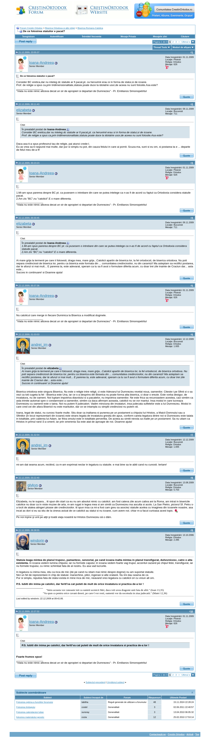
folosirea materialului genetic (30, 717)
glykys (33, 485)
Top (197, 734)
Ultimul (185, 42)
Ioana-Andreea (41, 63)
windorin (37, 540)
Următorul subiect (115, 682)
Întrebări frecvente (91, 36)
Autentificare (56, 36)
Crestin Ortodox (176, 734)
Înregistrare (28, 36)
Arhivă (190, 734)
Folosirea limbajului (25, 707)
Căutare (185, 36)
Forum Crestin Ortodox (31, 28)
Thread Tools (160, 47)
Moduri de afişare (182, 47)
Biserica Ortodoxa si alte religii (60, 28)
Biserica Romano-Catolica (90, 28)
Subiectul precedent (95, 682)
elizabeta (23, 110)
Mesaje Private (128, 36)
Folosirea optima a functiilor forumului (34, 702)
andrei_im (39, 344)
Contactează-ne (157, 734)
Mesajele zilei (160, 36)
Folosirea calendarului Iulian (30, 712)
